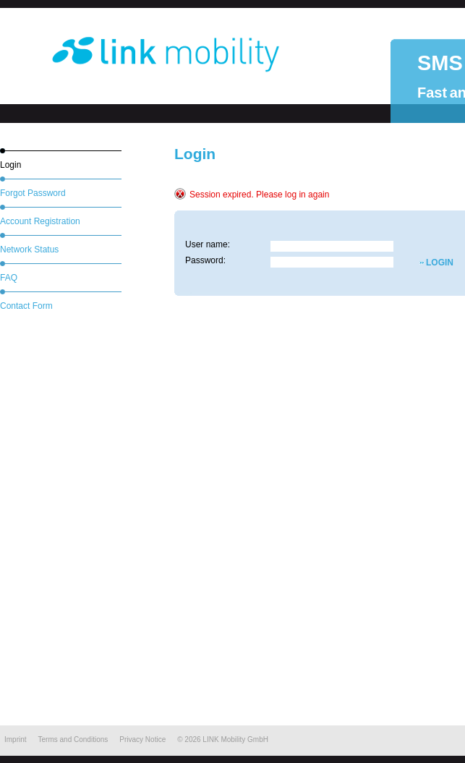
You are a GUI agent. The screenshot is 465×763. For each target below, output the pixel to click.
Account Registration (40, 221)
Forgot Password (33, 193)
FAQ (8, 278)
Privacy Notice (142, 739)
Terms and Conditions (73, 739)
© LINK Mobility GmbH (222, 739)
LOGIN (426, 262)
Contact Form (26, 306)
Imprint (15, 739)
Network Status (29, 249)
